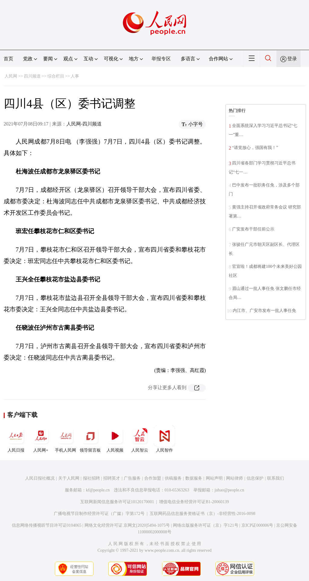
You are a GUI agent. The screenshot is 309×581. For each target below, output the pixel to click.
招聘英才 (111, 478)
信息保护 (255, 478)
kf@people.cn (98, 490)
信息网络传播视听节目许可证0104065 (46, 525)
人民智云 (139, 438)
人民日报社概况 (40, 478)
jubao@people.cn (229, 490)
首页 (8, 58)
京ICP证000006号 (257, 525)
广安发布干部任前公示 (253, 229)
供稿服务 (173, 478)
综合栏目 (55, 76)
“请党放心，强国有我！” (255, 147)
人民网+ (40, 438)
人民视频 (115, 438)
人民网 (11, 76)
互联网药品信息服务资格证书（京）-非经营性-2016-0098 (202, 513)
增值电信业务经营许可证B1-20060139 (194, 502)
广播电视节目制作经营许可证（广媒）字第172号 (99, 513)
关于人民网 (68, 478)
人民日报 (16, 438)
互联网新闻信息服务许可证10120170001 (117, 502)
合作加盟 (152, 478)
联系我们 (275, 478)
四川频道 (32, 76)
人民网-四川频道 (84, 123)
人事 (75, 76)
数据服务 (193, 478)
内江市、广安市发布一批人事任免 (264, 310)
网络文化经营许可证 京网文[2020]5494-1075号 (127, 525)
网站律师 (234, 478)
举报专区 (161, 58)
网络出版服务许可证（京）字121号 (205, 525)
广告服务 (132, 478)
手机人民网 (65, 438)
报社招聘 (91, 478)
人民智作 (164, 438)
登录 (292, 58)
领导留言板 (90, 438)
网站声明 (214, 478)
